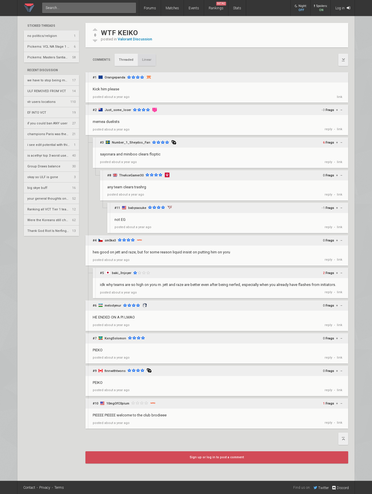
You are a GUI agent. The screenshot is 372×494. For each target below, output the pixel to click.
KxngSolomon (115, 338)
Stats (237, 8)
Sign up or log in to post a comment (217, 457)
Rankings (217, 6)
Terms (59, 487)
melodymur (113, 305)
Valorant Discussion (135, 39)
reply (328, 129)
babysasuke (137, 208)
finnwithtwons (115, 371)
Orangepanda (115, 77)
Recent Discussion (42, 70)
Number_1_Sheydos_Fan (131, 142)
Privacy (44, 487)
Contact (29, 487)
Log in (342, 8)
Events (194, 8)
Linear (146, 60)
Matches (172, 8)
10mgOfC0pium (117, 403)
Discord (340, 488)
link (339, 97)
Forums (150, 8)
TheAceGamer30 (131, 175)
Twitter (321, 488)
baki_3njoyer (121, 273)
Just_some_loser (118, 110)
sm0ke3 (110, 240)
